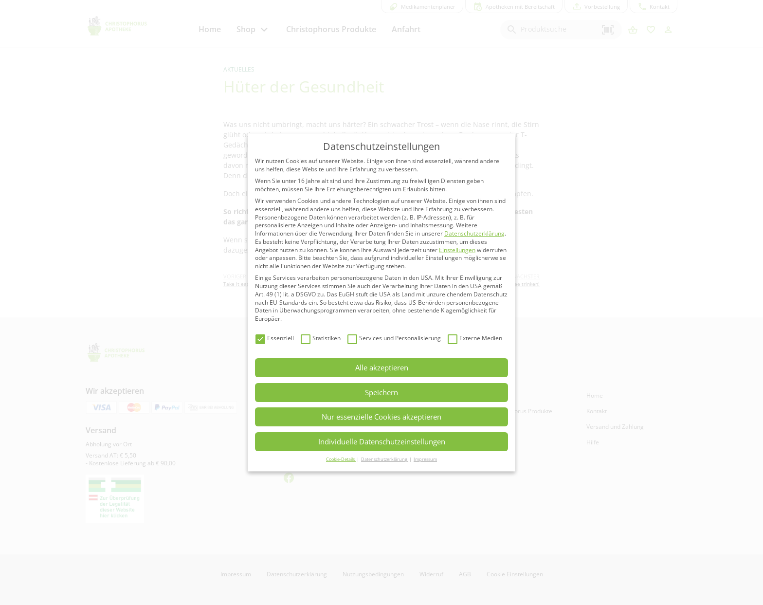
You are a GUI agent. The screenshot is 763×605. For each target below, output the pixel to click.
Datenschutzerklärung (474, 233)
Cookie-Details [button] (341, 459)
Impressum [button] (425, 459)
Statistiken (321, 338)
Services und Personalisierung (394, 338)
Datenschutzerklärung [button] (384, 459)
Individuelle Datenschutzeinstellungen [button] (381, 441)
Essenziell (274, 338)
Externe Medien (475, 338)
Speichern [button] (381, 392)
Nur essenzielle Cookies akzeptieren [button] (381, 417)
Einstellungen (457, 250)
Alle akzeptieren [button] (381, 367)
